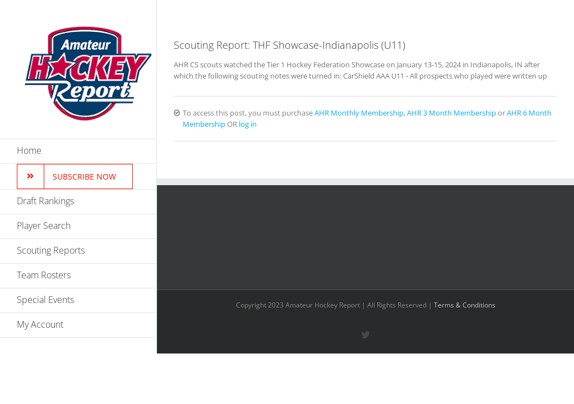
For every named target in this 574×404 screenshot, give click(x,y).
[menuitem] (78, 151)
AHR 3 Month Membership (451, 113)
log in (248, 124)
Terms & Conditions (465, 305)
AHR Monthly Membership (359, 113)
